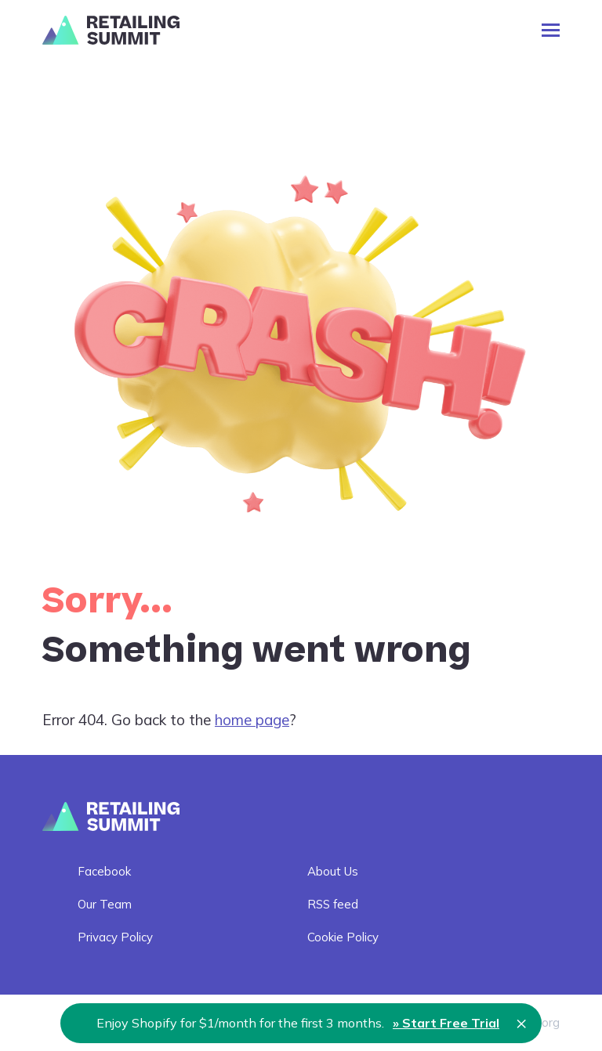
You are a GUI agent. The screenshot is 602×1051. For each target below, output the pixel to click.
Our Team (105, 904)
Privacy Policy (115, 937)
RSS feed (332, 904)
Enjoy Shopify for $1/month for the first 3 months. (297, 1023)
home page (252, 719)
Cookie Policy (343, 937)
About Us (332, 871)
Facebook (104, 871)
